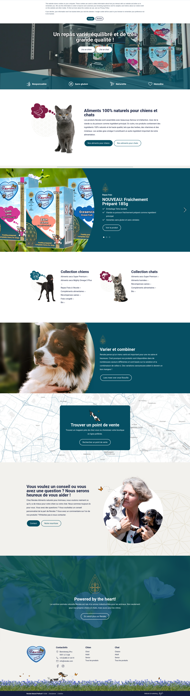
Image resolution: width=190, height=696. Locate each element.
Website (147, 693)
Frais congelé (66, 299)
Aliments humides (139, 280)
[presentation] (6, 210)
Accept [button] (90, 19)
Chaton (117, 652)
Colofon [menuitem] (60, 694)
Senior (87, 658)
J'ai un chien (86, 49)
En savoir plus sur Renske (95, 616)
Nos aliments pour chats (127, 143)
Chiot (87, 652)
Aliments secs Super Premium (74, 276)
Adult (87, 654)
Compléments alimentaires (72, 291)
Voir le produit (112, 228)
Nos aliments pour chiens (99, 143)
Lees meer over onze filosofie (116, 378)
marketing (154, 693)
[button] (103, 237)
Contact (33, 523)
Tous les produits (91, 660)
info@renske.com (66, 661)
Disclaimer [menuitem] (52, 694)
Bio (62, 302)
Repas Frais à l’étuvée (70, 288)
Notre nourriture (51, 523)
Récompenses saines (70, 295)
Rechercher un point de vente (95, 442)
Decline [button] (99, 19)
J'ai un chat (104, 49)
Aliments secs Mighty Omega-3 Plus (76, 280)
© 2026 (37, 694)
